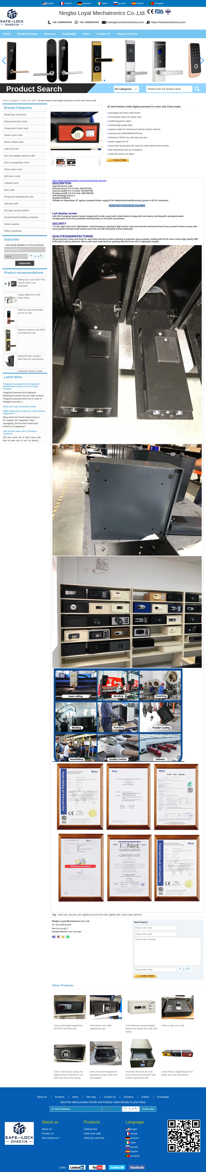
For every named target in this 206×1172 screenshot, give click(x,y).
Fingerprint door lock (16, 128)
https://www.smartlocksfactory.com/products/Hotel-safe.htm (79, 180)
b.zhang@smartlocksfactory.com (125, 22)
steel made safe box (132, 915)
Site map (91, 1097)
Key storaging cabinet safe (19, 155)
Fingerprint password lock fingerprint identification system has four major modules (21, 387)
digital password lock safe (95, 915)
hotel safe (62, 915)
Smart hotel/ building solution (21, 217)
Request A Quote (127, 33)
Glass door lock (13, 169)
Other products (13, 231)
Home (7, 33)
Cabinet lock (11, 183)
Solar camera (11, 224)
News (86, 33)
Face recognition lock (16, 162)
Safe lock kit (11, 148)
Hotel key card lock (15, 114)
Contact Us (103, 33)
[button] (101, 80)
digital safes (115, 915)
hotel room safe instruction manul (19, 408)
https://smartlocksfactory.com (168, 22)
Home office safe (14, 142)
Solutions (129, 1097)
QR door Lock (12, 176)
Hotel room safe (28, 100)
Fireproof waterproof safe (18, 196)
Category (14, 100)
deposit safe (11, 203)
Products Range (27, 33)
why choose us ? (51, 1138)
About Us (50, 33)
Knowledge (69, 33)
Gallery (145, 1097)
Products (59, 1097)
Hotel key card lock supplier (127, 205)
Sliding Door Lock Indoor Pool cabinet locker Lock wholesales (31, 284)
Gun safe (9, 190)
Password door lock (15, 121)
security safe (74, 915)
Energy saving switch (16, 210)
